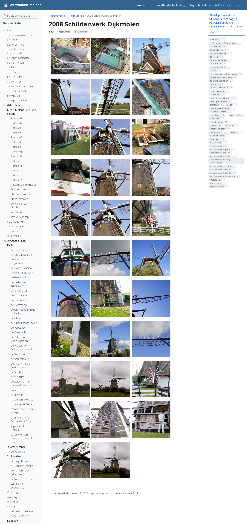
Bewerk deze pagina (223, 19)
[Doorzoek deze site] (229, 5)
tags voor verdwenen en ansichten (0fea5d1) (115, 493)
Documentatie (57, 16)
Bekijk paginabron (222, 15)
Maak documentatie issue (226, 26)
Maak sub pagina (221, 22)
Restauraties (76, 16)
